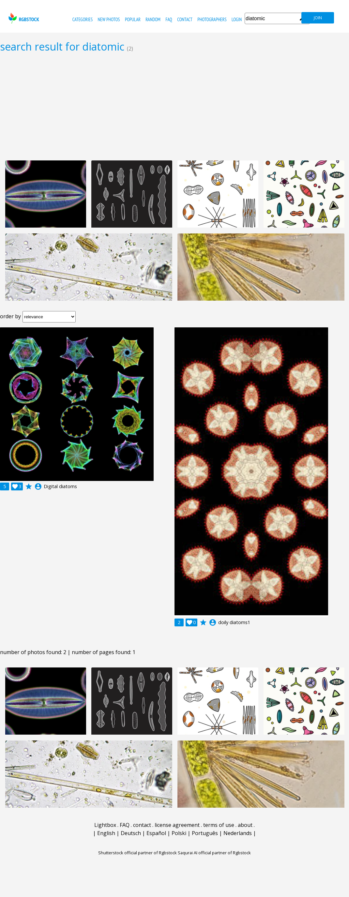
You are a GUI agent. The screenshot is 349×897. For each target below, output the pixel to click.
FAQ (168, 19)
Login (237, 19)
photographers (211, 19)
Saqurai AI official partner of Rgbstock (214, 853)
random (152, 19)
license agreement (177, 825)
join (318, 18)
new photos (109, 19)
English (106, 833)
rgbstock (23, 18)
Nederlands (237, 833)
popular (133, 19)
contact (184, 19)
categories (82, 19)
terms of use (218, 825)
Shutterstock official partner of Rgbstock (137, 853)
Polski (179, 833)
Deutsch (131, 833)
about (245, 825)
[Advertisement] (174, 106)
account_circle (38, 486)
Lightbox (105, 825)
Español (156, 833)
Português (205, 833)
